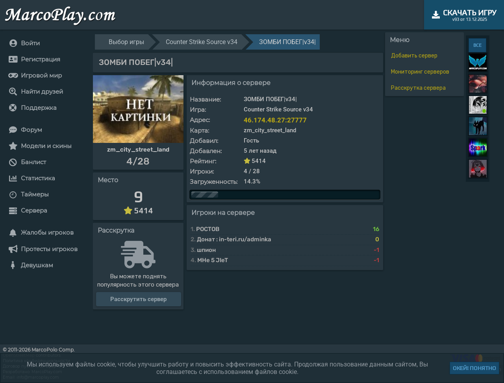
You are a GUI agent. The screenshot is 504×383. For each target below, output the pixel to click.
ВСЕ (477, 45)
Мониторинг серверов (420, 71)
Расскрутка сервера (418, 88)
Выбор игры (126, 42)
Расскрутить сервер (138, 299)
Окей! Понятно (474, 368)
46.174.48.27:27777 (275, 120)
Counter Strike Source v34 (201, 42)
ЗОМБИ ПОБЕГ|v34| (287, 42)
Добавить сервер (414, 55)
